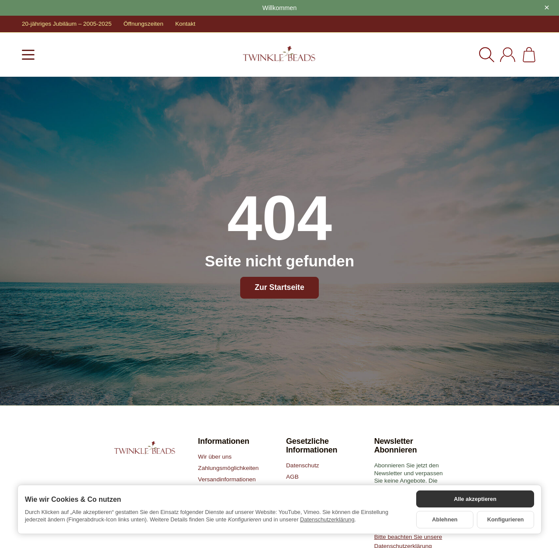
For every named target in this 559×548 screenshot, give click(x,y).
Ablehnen (444, 519)
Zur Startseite (279, 287)
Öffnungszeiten (143, 23)
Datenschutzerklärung (327, 519)
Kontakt (185, 23)
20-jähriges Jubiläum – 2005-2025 (67, 23)
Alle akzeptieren (475, 499)
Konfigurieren (505, 519)
